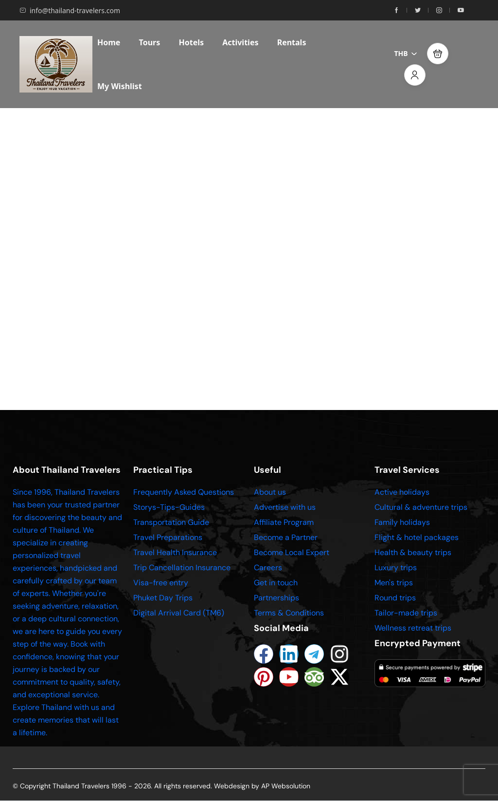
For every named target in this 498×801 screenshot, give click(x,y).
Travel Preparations (167, 537)
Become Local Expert (291, 552)
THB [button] (405, 53)
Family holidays (402, 522)
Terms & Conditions (289, 613)
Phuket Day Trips (163, 598)
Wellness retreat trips (412, 628)
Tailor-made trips (405, 613)
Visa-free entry (160, 582)
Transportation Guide (171, 522)
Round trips (395, 598)
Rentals (291, 42)
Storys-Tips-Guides (169, 507)
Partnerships (276, 598)
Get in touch (276, 582)
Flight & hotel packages (416, 537)
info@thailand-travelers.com (69, 10)
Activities (240, 42)
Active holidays (401, 492)
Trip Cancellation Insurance (182, 567)
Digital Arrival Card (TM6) (178, 613)
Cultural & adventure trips (420, 507)
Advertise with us (285, 507)
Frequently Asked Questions (183, 492)
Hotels (191, 42)
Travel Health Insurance (175, 552)
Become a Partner (286, 537)
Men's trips (393, 582)
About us (270, 492)
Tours (149, 42)
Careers (268, 567)
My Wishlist (119, 86)
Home (108, 42)
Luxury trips (395, 567)
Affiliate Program (284, 522)
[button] (437, 53)
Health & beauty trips (412, 552)
